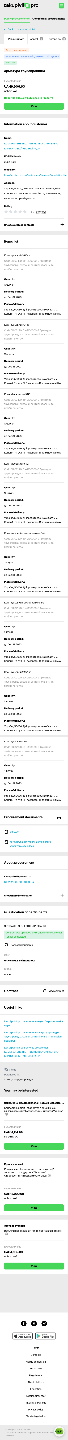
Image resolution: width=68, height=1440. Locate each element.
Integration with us (36, 1402)
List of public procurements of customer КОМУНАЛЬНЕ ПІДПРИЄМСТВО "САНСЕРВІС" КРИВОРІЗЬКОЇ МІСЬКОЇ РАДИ (31, 1051)
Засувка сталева (14, 1225)
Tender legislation (35, 1416)
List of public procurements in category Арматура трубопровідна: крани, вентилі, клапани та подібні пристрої (33, 1036)
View (34, 106)
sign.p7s (14, 831)
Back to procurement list (21, 29)
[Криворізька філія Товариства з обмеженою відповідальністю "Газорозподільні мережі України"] (34, 1111)
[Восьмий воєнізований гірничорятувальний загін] (34, 1232)
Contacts (36, 1354)
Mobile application (36, 1361)
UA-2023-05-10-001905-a (19, 882)
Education (35, 1389)
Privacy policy (35, 1409)
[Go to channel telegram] (44, 1323)
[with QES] (10, 63)
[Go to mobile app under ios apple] (22, 1336)
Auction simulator (35, 1395)
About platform (36, 1382)
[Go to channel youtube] (34, 1323)
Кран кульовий (13, 1164)
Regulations (35, 1375)
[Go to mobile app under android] (45, 1336)
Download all (59, 817)
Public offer (36, 1368)
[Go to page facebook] (24, 1323)
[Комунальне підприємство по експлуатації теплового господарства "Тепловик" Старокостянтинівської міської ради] (34, 1172)
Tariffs (35, 1347)
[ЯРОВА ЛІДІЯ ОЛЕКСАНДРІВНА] (25, 926)
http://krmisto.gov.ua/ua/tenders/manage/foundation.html (36, 175)
